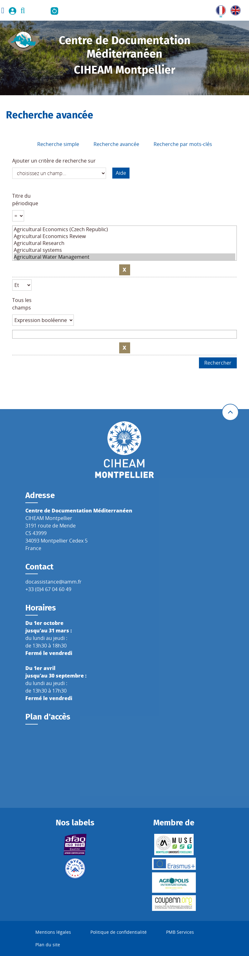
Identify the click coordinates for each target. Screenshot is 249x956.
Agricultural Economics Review (125, 236)
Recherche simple (58, 144)
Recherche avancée (116, 144)
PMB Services (180, 932)
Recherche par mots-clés (183, 144)
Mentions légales (53, 932)
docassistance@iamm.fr (53, 581)
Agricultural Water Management (125, 256)
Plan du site (47, 945)
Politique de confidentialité (118, 932)
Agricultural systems (125, 250)
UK (234, 9)
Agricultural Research (125, 243)
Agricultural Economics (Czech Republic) (125, 229)
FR (218, 9)
